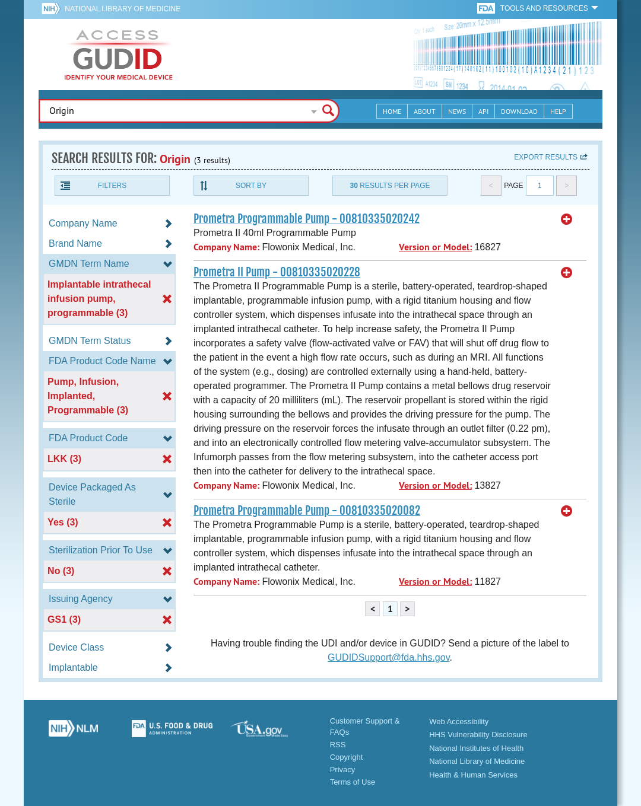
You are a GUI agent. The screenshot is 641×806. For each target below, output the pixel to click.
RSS (338, 744)
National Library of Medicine (122, 9)
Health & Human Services (473, 774)
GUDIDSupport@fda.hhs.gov (388, 657)
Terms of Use (353, 782)
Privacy (343, 769)
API (483, 111)
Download (519, 111)
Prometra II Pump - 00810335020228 (276, 272)
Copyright (346, 757)
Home (392, 111)
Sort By (251, 185)
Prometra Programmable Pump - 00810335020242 (306, 219)
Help (558, 111)
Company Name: (226, 247)
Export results (545, 157)
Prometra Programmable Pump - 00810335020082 (306, 511)
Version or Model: (435, 247)
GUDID (118, 54)
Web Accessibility (458, 721)
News (457, 111)
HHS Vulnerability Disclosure (478, 734)
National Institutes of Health (476, 748)
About (425, 111)
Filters (112, 185)
